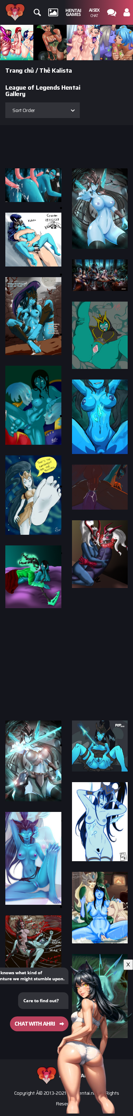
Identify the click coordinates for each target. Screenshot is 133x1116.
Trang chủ (19, 70)
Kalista (62, 70)
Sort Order (23, 110)
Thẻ (44, 70)
